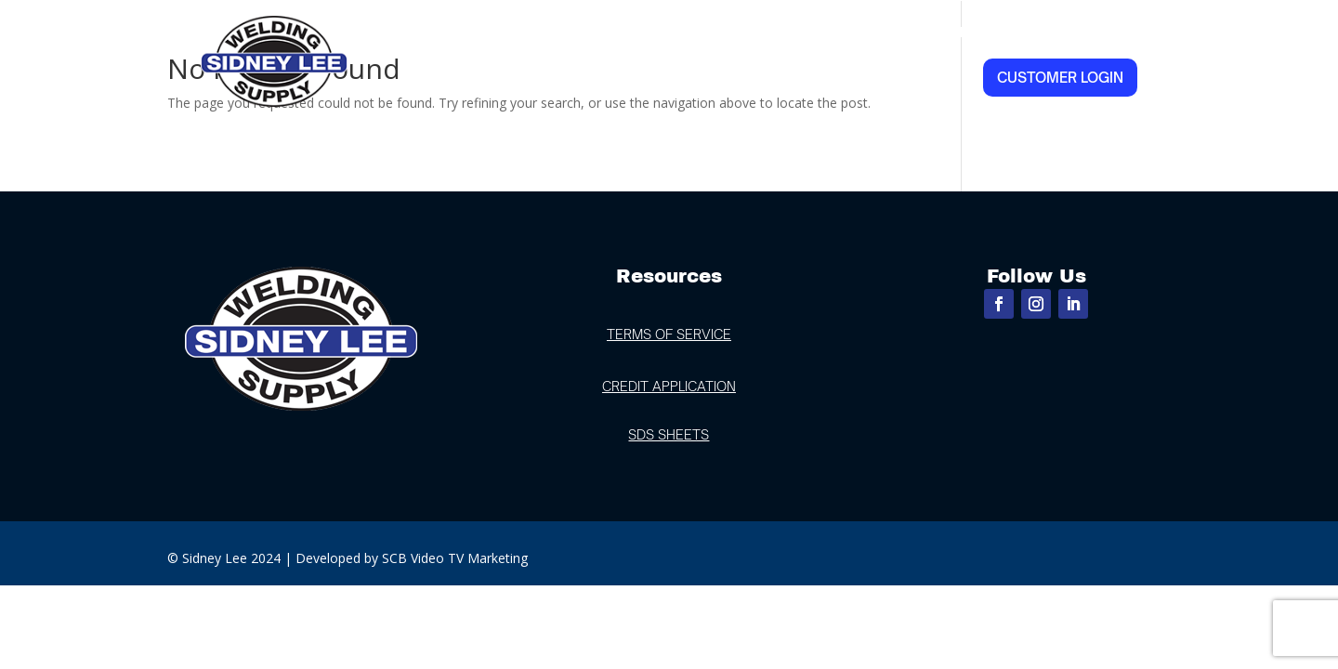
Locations (670, 32)
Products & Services (830, 32)
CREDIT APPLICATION (669, 386)
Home (499, 32)
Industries (990, 32)
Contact (1103, 32)
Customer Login (1060, 77)
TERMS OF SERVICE (669, 334)
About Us (575, 32)
